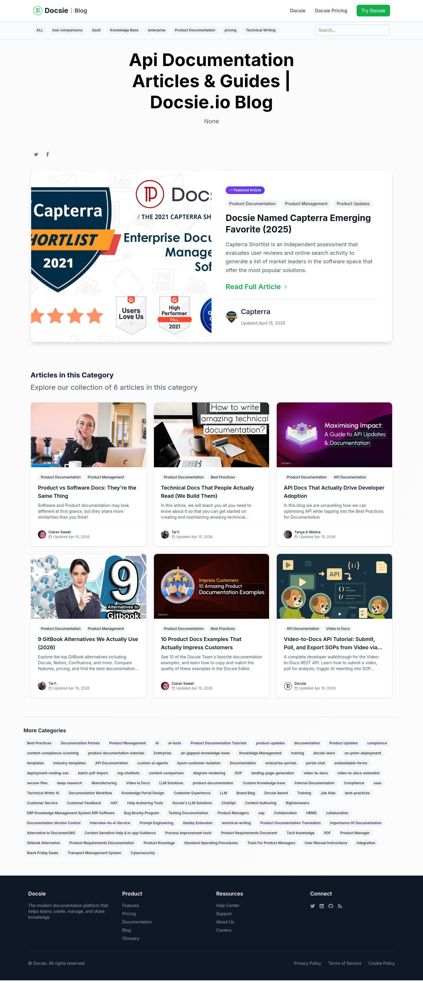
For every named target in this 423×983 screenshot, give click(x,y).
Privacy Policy (307, 965)
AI (157, 745)
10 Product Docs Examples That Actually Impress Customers (201, 646)
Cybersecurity (143, 855)
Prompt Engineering (156, 825)
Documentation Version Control (53, 825)
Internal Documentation (315, 785)
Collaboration (285, 815)
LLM (223, 795)
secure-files (37, 785)
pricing (230, 30)
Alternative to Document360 (51, 835)
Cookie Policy (381, 965)
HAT (114, 805)
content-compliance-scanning (53, 755)
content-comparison (166, 775)
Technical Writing (261, 30)
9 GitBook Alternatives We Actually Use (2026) (88, 646)
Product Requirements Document (249, 835)
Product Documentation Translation (290, 825)
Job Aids (327, 795)
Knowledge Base (124, 30)
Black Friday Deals (42, 855)
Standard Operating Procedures (211, 845)
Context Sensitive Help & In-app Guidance (120, 835)
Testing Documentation (188, 815)
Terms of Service (344, 965)
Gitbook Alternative (43, 845)
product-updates (270, 745)
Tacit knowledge (301, 835)
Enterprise (162, 755)
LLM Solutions (171, 785)
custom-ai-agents (152, 765)
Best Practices (39, 745)
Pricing (129, 916)
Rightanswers (297, 805)
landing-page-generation (272, 775)
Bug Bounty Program (141, 815)
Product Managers (233, 815)
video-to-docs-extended (358, 775)
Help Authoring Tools (145, 805)
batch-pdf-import (93, 775)
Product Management (306, 206)
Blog (81, 10)
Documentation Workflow (90, 795)
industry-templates (69, 765)
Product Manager (355, 835)
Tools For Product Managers (271, 845)
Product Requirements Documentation (101, 845)
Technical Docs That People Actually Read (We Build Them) (207, 494)
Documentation (243, 765)
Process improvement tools (188, 835)
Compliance (354, 785)
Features (130, 908)
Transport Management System (94, 855)
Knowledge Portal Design (142, 795)
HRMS (311, 815)
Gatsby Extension (197, 825)
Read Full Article (257, 289)
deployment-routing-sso (48, 775)
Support (224, 916)
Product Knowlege (159, 845)
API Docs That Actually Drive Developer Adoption (334, 494)
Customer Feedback (84, 805)
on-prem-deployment (363, 755)
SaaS (96, 30)
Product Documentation (195, 30)
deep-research (69, 785)
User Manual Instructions (326, 845)
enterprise (156, 30)
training (297, 755)
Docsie (298, 11)
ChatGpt (228, 805)
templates (35, 765)
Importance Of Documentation (356, 825)
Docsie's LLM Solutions (192, 805)
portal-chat (315, 765)
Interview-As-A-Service (110, 825)
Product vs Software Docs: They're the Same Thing (87, 494)
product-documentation (213, 785)
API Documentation (111, 765)
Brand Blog (245, 795)
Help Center (227, 908)
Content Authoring (260, 805)
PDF (327, 835)
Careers (223, 932)
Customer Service (42, 805)
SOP (238, 775)
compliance (377, 745)
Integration (366, 845)
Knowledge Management (260, 755)
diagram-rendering (209, 775)
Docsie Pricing (331, 11)
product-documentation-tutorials (116, 755)
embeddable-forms (350, 765)
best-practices (357, 795)
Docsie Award (276, 795)
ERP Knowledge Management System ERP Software (71, 815)
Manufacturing (104, 785)
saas (378, 785)
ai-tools (174, 745)
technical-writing (236, 825)
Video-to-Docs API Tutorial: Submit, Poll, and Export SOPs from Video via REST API (330, 646)
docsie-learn (324, 755)
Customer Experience (192, 795)
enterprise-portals (280, 765)
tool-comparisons (67, 30)
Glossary (130, 940)
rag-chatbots (128, 775)
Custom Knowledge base (264, 785)
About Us (225, 924)
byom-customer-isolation (199, 765)
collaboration (337, 815)
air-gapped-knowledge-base (205, 755)
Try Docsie (373, 11)
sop (261, 815)
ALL (39, 30)
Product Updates (353, 206)
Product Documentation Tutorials (219, 745)
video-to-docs (315, 775)
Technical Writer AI (43, 795)
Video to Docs (138, 785)
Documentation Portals (80, 745)
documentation (307, 745)
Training (304, 795)
